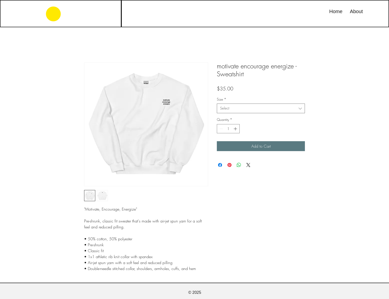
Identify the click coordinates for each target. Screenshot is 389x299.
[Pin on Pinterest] (229, 165)
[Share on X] (248, 165)
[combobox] (261, 108)
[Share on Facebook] (220, 165)
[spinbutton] (228, 128)
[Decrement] (221, 128)
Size (221, 99)
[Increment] (236, 128)
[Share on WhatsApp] (239, 165)
